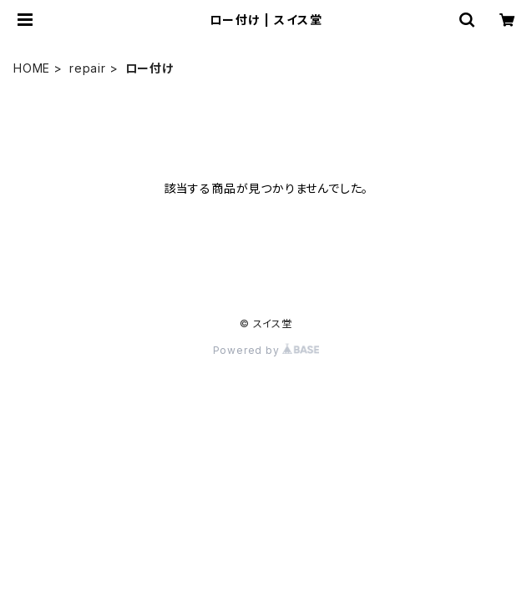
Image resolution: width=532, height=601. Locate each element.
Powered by (266, 350)
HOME (31, 68)
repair (87, 68)
